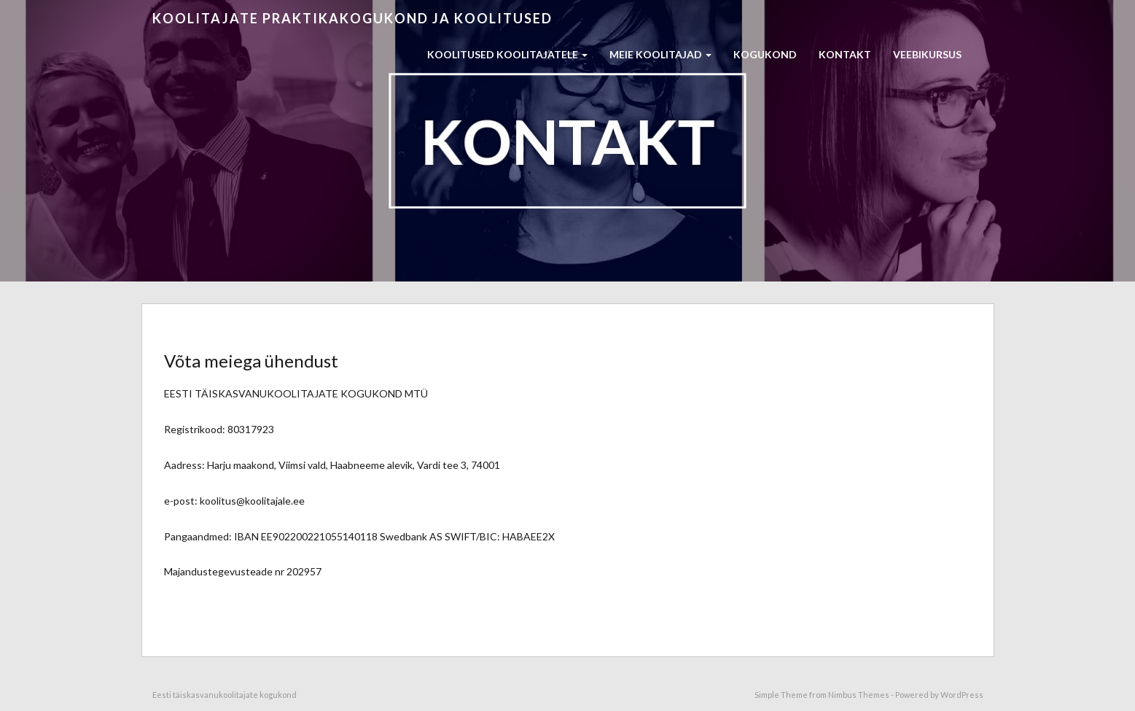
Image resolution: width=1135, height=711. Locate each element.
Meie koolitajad (660, 54)
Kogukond (765, 54)
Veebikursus (927, 54)
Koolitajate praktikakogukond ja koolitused (352, 18)
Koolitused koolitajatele (507, 54)
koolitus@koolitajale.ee (252, 500)
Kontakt (845, 54)
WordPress (961, 694)
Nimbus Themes (858, 694)
